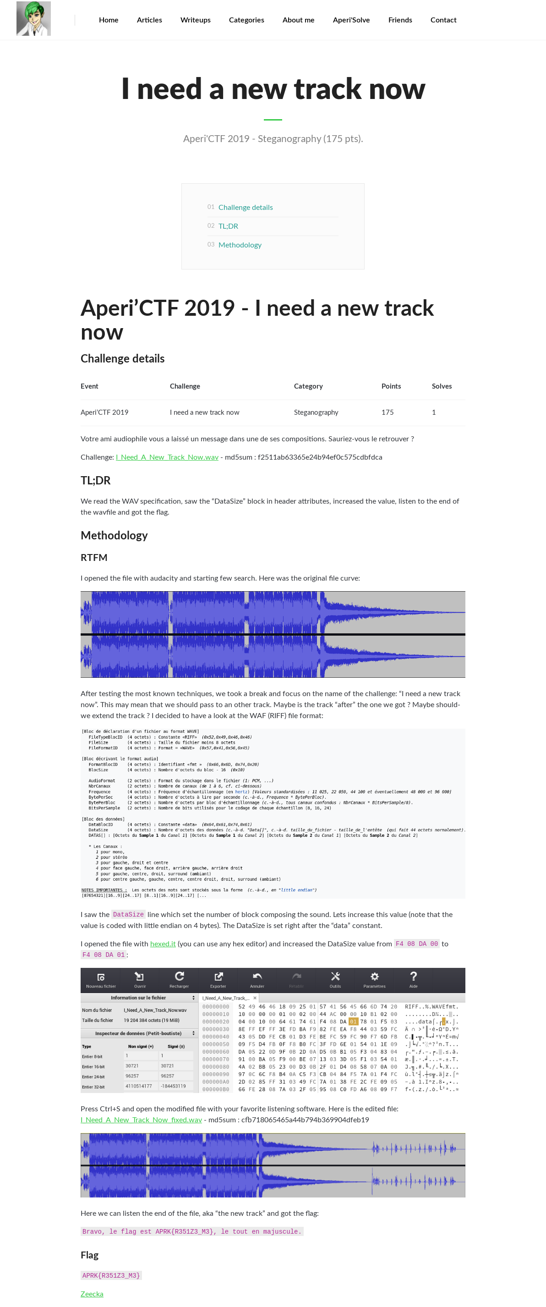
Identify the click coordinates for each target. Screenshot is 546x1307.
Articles (149, 20)
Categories (246, 20)
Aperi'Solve (351, 20)
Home (109, 20)
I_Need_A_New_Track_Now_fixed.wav (141, 1120)
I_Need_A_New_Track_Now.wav (167, 457)
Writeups (195, 20)
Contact (444, 20)
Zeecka (92, 1294)
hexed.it (163, 944)
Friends (400, 20)
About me (299, 20)
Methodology (240, 245)
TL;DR (228, 226)
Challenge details (245, 207)
